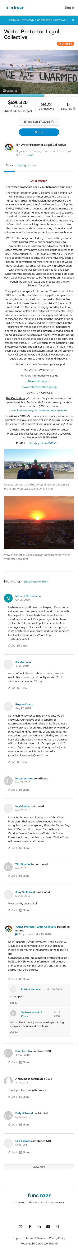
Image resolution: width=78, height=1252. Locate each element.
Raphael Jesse (24, 704)
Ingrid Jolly (22, 806)
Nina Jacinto (22, 1051)
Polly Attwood (24, 1113)
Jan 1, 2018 (21, 1082)
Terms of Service (36, 1238)
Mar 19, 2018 (43, 934)
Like (11, 645)
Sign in (69, 7)
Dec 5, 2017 (22, 1144)
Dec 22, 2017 (22, 1116)
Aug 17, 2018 (23, 708)
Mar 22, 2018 (22, 782)
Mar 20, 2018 (22, 868)
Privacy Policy (57, 1238)
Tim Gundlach (24, 864)
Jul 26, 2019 (22, 665)
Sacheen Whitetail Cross (31, 1014)
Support (17, 1238)
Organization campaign (29, 151)
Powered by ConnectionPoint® (39, 1243)
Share (39, 132)
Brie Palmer (22, 1141)
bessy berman (24, 778)
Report (30, 154)
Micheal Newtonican (28, 596)
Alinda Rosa (23, 662)
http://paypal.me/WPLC (42, 443)
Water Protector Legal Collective (43, 145)
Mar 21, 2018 (22, 809)
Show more (39, 1166)
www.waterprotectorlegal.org (38, 387)
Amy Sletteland (25, 892)
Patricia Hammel (30, 989)
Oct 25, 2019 (22, 599)
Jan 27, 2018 (22, 1054)
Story (9, 165)
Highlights (23, 165)
